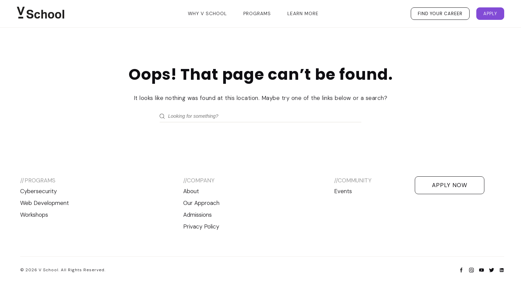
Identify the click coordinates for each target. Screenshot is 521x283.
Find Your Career (440, 13)
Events (343, 191)
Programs (257, 13)
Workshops (34, 215)
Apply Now (449, 185)
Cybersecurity (38, 191)
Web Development (44, 203)
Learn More (303, 13)
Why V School (207, 13)
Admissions (197, 215)
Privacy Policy (201, 226)
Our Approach (201, 203)
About (191, 191)
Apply (490, 13)
